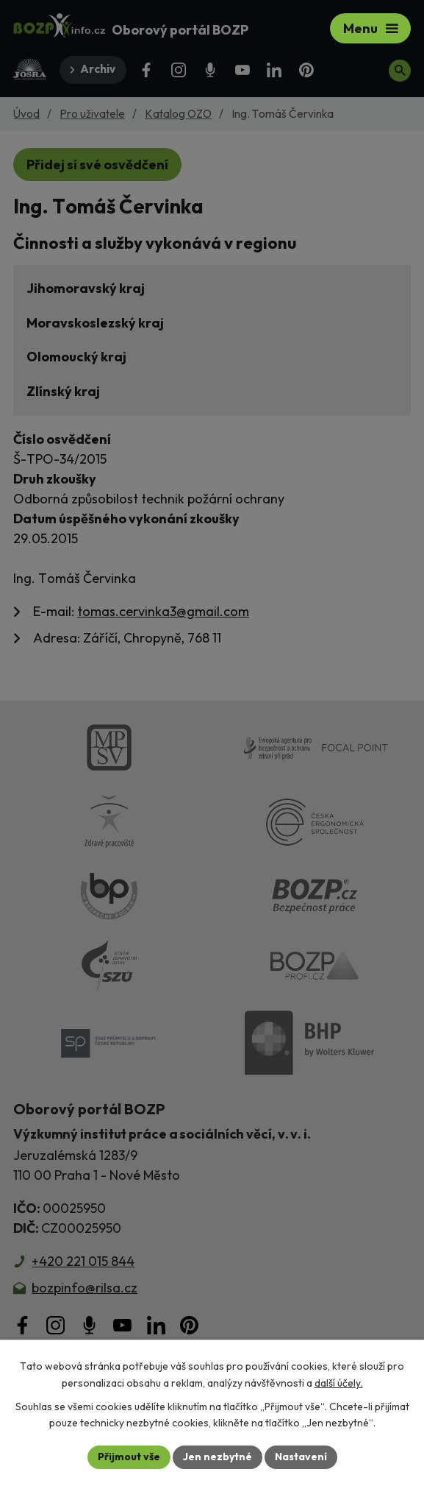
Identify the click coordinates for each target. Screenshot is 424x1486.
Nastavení (301, 1456)
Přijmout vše (129, 1456)
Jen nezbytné (217, 1456)
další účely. (339, 1383)
